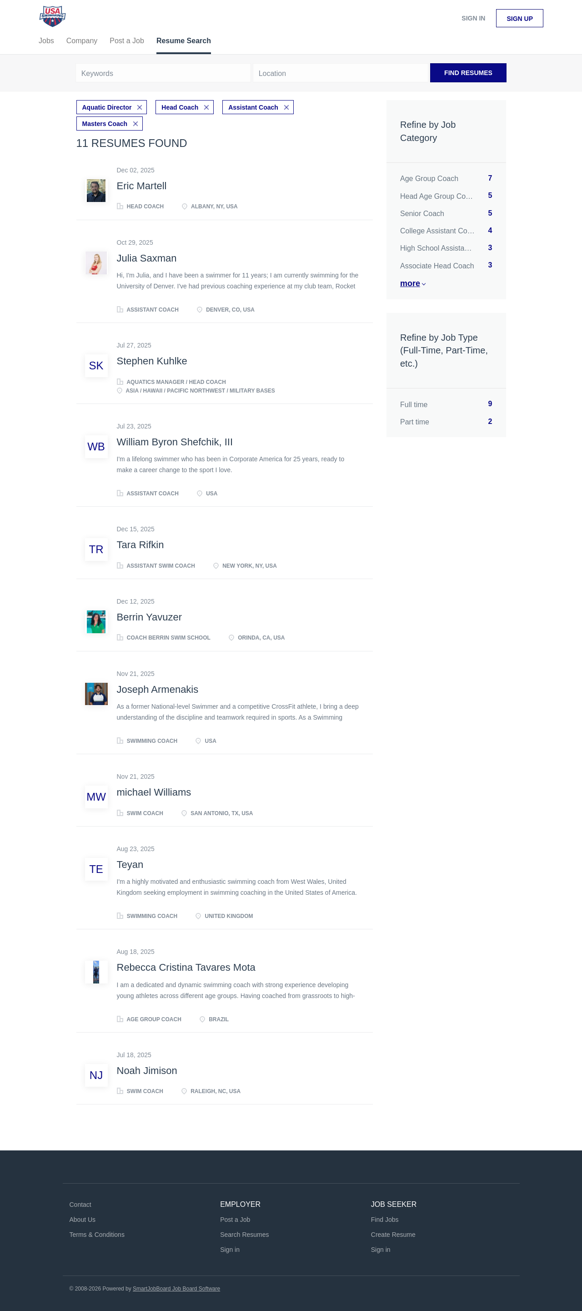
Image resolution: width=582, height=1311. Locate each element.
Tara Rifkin (140, 544)
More (410, 283)
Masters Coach (105, 123)
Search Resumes (244, 1234)
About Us (83, 1219)
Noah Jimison (147, 1070)
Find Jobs (385, 1219)
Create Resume (393, 1234)
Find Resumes (468, 72)
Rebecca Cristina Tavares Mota (186, 967)
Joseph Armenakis (158, 689)
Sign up (520, 18)
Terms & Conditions (97, 1234)
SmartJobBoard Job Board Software (176, 1289)
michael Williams (154, 792)
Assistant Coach (253, 107)
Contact (80, 1204)
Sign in (473, 18)
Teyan (130, 864)
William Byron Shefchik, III (175, 442)
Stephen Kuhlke (152, 361)
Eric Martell (142, 186)
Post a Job (235, 1219)
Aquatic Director (107, 107)
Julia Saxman (147, 258)
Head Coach (179, 107)
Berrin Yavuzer (149, 617)
